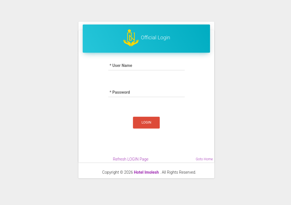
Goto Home (204, 159)
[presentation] (146, 145)
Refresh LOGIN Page (130, 159)
